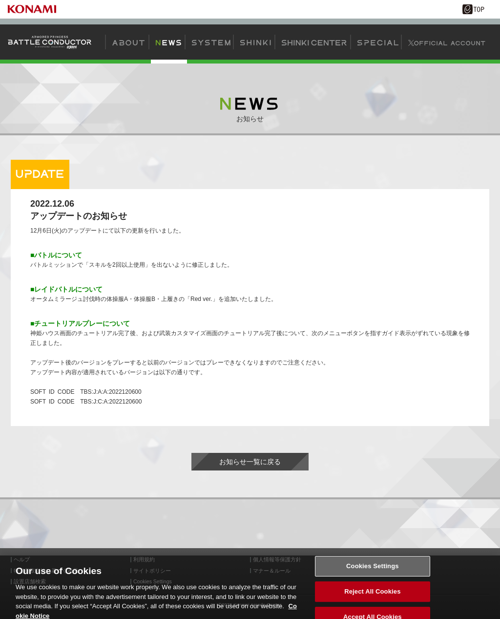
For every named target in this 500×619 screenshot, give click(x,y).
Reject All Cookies (372, 594)
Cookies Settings (372, 569)
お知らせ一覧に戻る (250, 462)
